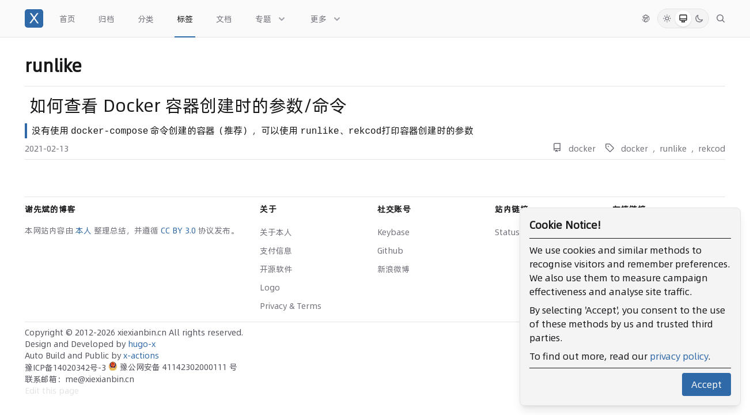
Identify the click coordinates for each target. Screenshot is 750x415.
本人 (84, 230)
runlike (673, 148)
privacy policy (679, 356)
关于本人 (276, 232)
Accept (706, 384)
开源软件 (276, 269)
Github (390, 250)
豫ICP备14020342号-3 (66, 367)
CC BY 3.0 (179, 230)
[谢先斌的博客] (34, 18)
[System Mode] (683, 18)
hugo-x (142, 344)
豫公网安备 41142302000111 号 (172, 367)
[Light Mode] (667, 18)
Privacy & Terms (290, 306)
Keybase (393, 232)
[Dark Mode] (699, 18)
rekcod (711, 148)
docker (582, 148)
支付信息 (276, 250)
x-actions (141, 355)
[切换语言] (645, 18)
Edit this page (52, 391)
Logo (270, 287)
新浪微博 (393, 269)
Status (507, 232)
